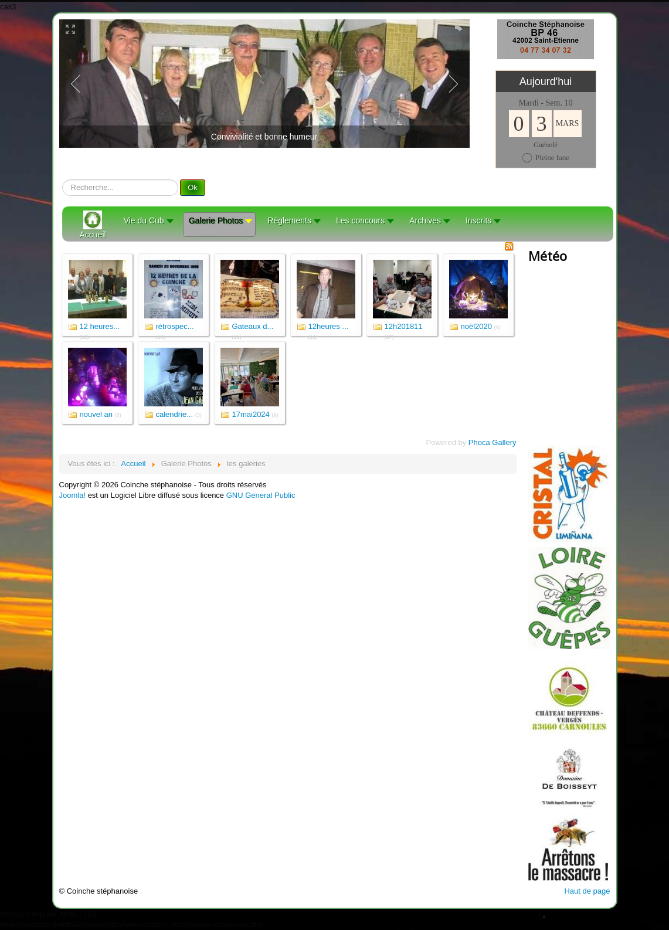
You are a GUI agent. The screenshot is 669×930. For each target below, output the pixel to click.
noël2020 (477, 326)
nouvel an (96, 414)
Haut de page (587, 891)
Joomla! (72, 495)
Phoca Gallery (492, 442)
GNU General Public (261, 495)
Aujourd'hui (545, 81)
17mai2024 (251, 414)
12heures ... (328, 326)
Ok (193, 187)
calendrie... (174, 414)
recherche (62, 179)
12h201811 (404, 326)
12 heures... (100, 326)
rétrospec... (175, 326)
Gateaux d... (253, 326)
